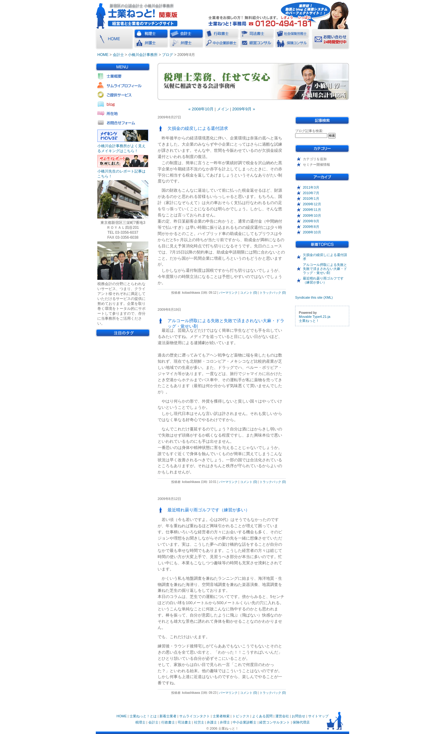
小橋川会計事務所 (143, 55)
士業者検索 (221, 716)
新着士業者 (167, 716)
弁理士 (225, 722)
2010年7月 (311, 193)
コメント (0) (248, 292)
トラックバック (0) (273, 292)
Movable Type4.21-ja (314, 316)
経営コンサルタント (274, 722)
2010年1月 (311, 198)
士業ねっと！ (309, 320)
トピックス (240, 716)
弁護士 (212, 722)
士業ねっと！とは (143, 716)
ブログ (167, 55)
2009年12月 (312, 204)
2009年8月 (311, 226)
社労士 (199, 722)
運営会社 (282, 716)
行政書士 (168, 722)
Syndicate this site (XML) (314, 297)
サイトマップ (318, 716)
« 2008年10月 (201, 109)
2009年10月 (312, 215)
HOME (102, 55)
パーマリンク (228, 292)
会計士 (118, 55)
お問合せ (298, 716)
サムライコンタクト (194, 716)
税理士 (140, 722)
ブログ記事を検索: (309, 131)
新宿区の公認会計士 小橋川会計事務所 (142, 5)
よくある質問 (262, 716)
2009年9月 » (243, 109)
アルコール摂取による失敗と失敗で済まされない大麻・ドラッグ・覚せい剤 (325, 269)
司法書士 (184, 722)
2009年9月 (311, 221)
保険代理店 (301, 722)
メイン (223, 109)
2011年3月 (311, 187)
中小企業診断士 (244, 722)
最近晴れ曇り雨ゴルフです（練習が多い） (323, 280)
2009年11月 (312, 209)
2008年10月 (312, 232)
